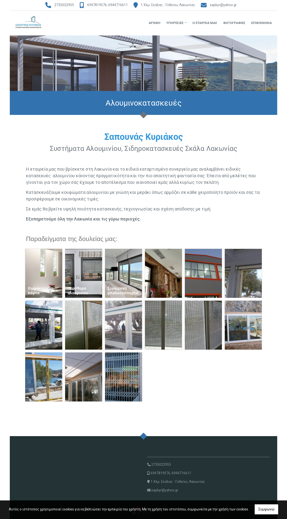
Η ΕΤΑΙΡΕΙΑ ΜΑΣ (204, 23)
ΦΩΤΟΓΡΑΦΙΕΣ (234, 23)
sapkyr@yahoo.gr (223, 5)
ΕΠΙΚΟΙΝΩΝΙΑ (261, 23)
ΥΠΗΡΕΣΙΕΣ (175, 23)
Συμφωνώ (266, 509)
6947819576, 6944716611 (107, 5)
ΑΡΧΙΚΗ (154, 23)
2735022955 (64, 5)
